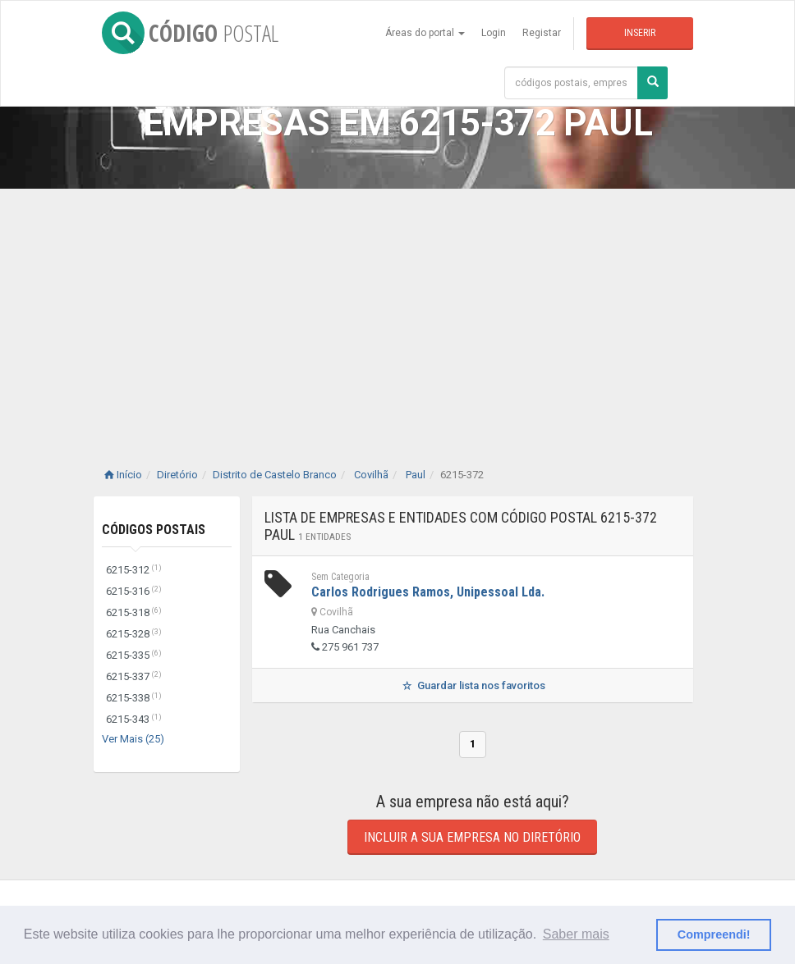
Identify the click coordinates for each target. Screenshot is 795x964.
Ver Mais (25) (133, 739)
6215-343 (134, 719)
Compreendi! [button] (714, 934)
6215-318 (134, 612)
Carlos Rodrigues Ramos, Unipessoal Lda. (428, 592)
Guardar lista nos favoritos (472, 685)
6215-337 (134, 676)
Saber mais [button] (576, 934)
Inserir (639, 33)
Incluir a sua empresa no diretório (472, 837)
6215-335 (134, 655)
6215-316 (134, 591)
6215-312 (134, 570)
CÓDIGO (190, 32)
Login (493, 33)
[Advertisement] (397, 312)
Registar (541, 33)
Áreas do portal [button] (425, 33)
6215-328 (134, 634)
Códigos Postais (153, 529)
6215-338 (134, 698)
